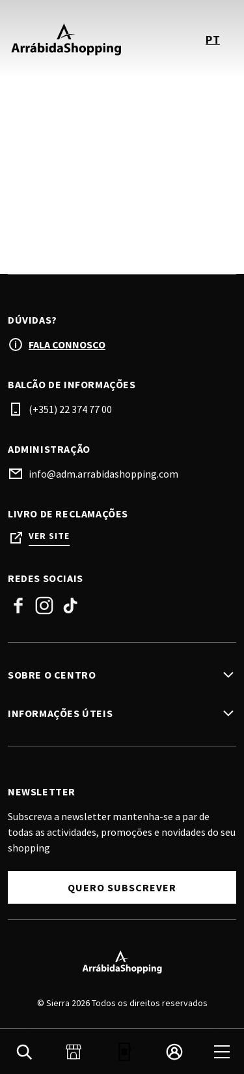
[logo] (66, 39)
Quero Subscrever (122, 887)
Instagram (44, 605)
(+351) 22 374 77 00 (70, 409)
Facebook (18, 605)
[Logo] (122, 961)
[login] (174, 1052)
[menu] (222, 1051)
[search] (24, 1052)
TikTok (70, 605)
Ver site (49, 536)
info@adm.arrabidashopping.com (103, 473)
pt (213, 39)
